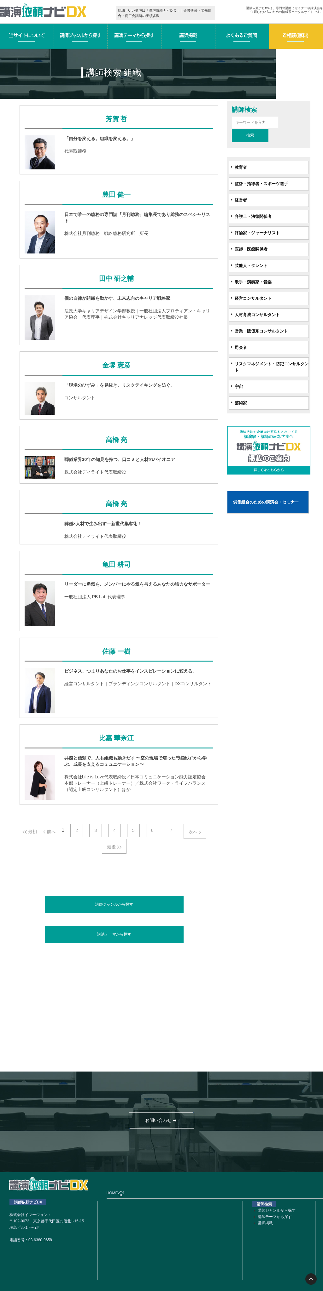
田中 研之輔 (116, 278)
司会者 (241, 347)
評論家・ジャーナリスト (257, 232)
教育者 (241, 167)
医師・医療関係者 (251, 249)
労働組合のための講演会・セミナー (266, 502)
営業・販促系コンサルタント (261, 331)
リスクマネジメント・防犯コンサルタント (271, 367)
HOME (115, 1193)
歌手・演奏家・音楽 (253, 282)
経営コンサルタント (253, 298)
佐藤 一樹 (116, 651)
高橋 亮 (116, 440)
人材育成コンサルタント (257, 314)
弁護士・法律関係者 (253, 216)
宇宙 (239, 386)
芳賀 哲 (116, 119)
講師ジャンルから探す (114, 904)
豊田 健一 (116, 194)
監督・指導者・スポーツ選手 (261, 183)
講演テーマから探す (114, 934)
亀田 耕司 (116, 564)
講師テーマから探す (275, 1216)
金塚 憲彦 (116, 365)
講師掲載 (265, 1223)
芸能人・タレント (251, 265)
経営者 (241, 200)
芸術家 (241, 403)
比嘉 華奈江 (116, 738)
